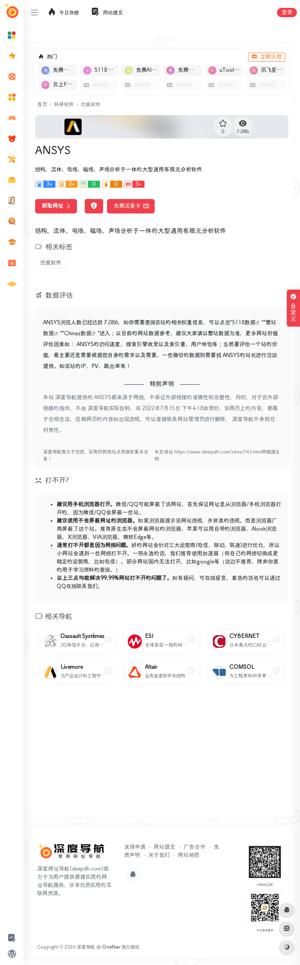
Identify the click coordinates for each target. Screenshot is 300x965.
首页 (42, 105)
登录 (287, 12)
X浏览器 (78, 537)
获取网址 (56, 206)
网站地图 (188, 855)
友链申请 (134, 847)
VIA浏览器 (105, 537)
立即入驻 (267, 57)
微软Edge (134, 537)
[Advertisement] (161, 756)
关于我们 (159, 855)
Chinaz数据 (77, 334)
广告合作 (194, 847)
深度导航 (86, 947)
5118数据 (243, 323)
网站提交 (164, 847)
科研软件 (64, 105)
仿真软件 (90, 105)
